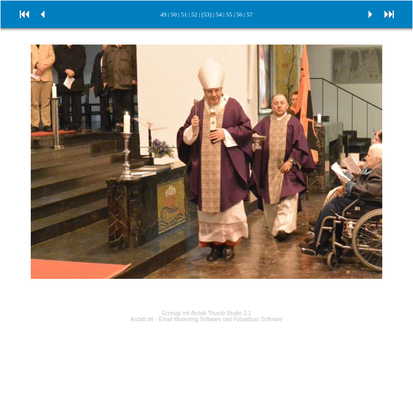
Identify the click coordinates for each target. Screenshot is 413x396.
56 (239, 14)
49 (163, 14)
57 (250, 14)
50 (174, 14)
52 (194, 14)
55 (229, 14)
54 (219, 14)
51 (184, 14)
